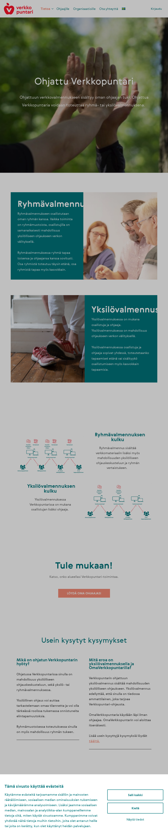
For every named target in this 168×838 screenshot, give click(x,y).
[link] (18, 8)
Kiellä (135, 808)
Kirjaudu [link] (156, 8)
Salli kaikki (135, 795)
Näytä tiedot (135, 819)
